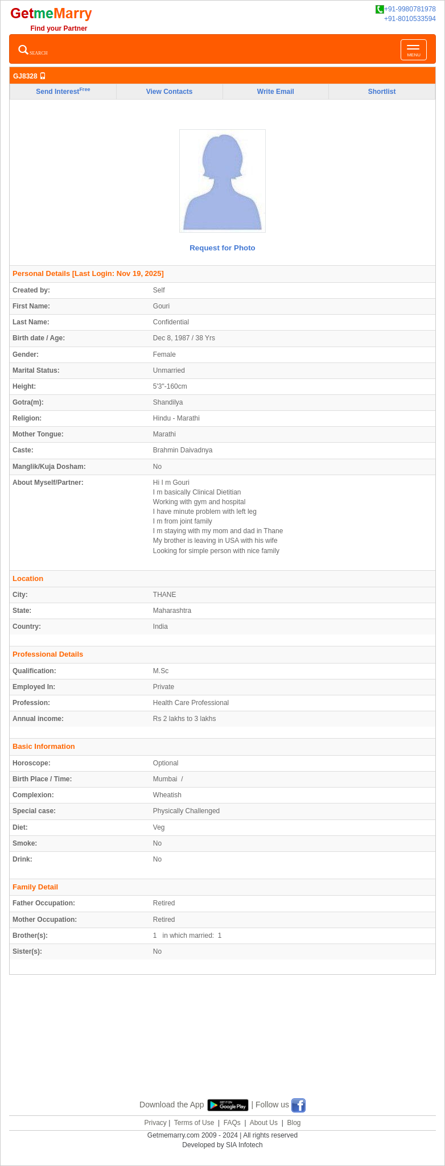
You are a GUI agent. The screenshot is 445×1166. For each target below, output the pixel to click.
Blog (293, 1123)
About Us (264, 1123)
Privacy (155, 1123)
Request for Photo (222, 248)
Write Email (275, 92)
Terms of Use (194, 1123)
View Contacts (169, 92)
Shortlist (382, 92)
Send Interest (63, 91)
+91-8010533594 (410, 19)
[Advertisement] (222, 1050)
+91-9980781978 (406, 9)
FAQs (232, 1123)
